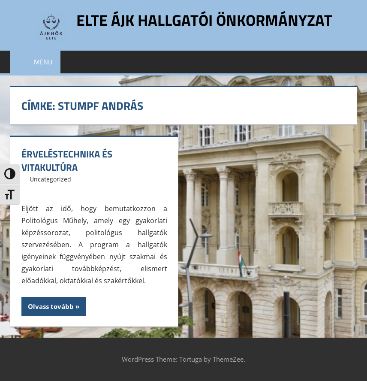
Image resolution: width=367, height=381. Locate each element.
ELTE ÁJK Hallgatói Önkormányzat (204, 20)
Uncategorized (50, 179)
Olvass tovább (51, 306)
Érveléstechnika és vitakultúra (66, 161)
